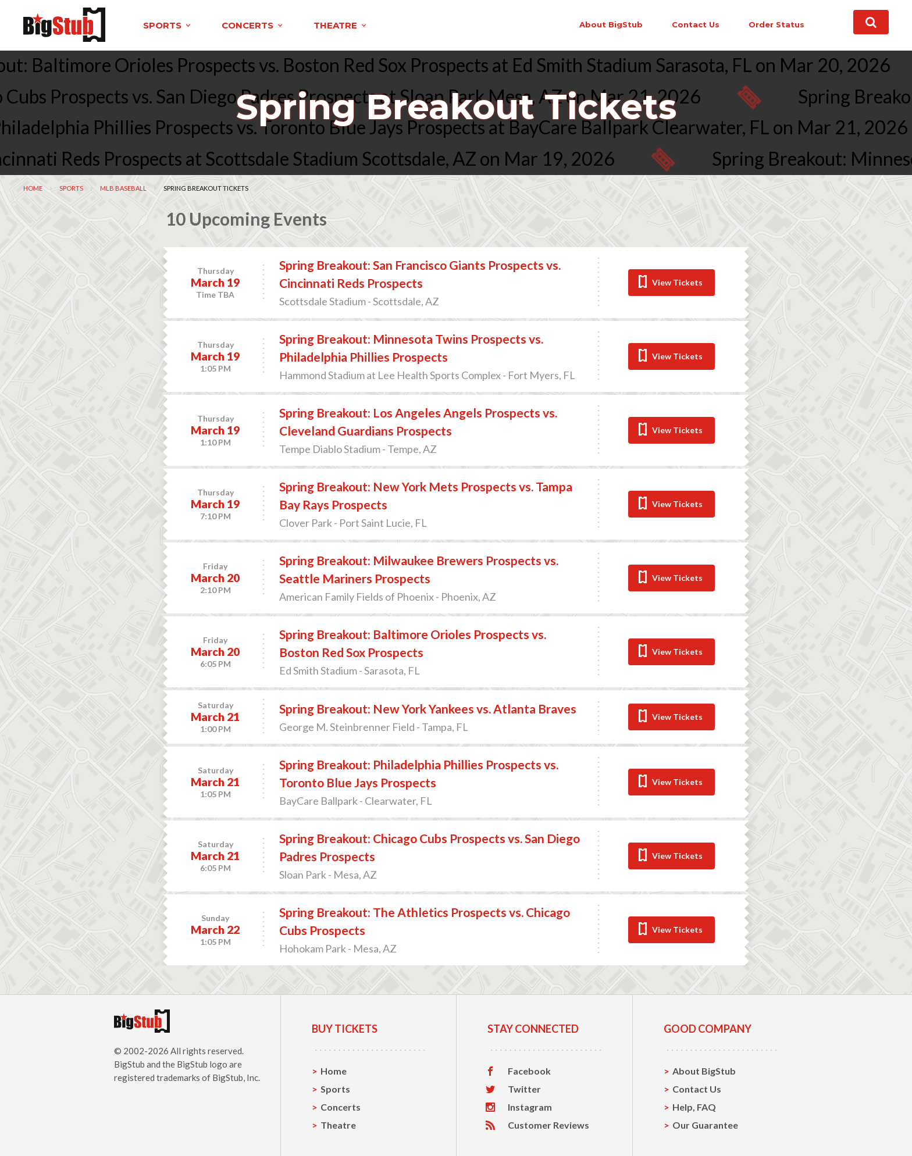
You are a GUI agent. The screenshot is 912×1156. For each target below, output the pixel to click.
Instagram (530, 1107)
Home (32, 188)
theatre (341, 25)
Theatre (338, 1124)
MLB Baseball (123, 188)
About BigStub (611, 24)
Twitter (524, 1089)
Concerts (340, 1106)
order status (776, 24)
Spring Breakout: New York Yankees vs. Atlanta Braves (427, 708)
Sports (71, 188)
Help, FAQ (694, 1106)
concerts (253, 25)
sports (168, 25)
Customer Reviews (548, 1125)
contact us (695, 24)
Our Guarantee (705, 1124)
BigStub (129, 1064)
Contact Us (696, 1088)
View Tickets (677, 282)
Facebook (529, 1071)
